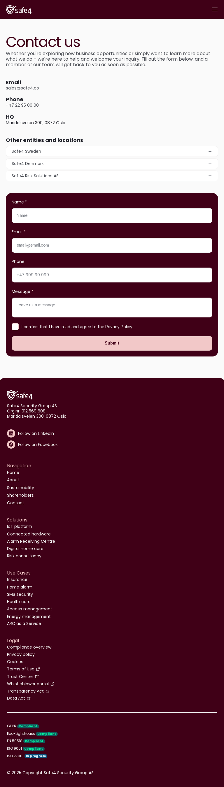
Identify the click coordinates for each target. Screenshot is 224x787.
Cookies (15, 662)
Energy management (29, 616)
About (13, 480)
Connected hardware (29, 534)
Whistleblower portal (28, 684)
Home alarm (19, 587)
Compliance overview (29, 647)
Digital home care (25, 548)
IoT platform (19, 526)
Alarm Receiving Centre (31, 541)
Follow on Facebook (38, 444)
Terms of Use (20, 669)
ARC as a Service (24, 623)
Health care (19, 602)
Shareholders (20, 495)
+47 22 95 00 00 (22, 105)
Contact (15, 503)
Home (13, 472)
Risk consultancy (24, 556)
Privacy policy (21, 654)
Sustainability (20, 488)
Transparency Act (25, 691)
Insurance (17, 579)
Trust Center (20, 676)
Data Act (16, 698)
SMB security (20, 594)
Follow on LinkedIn (36, 433)
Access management (29, 609)
